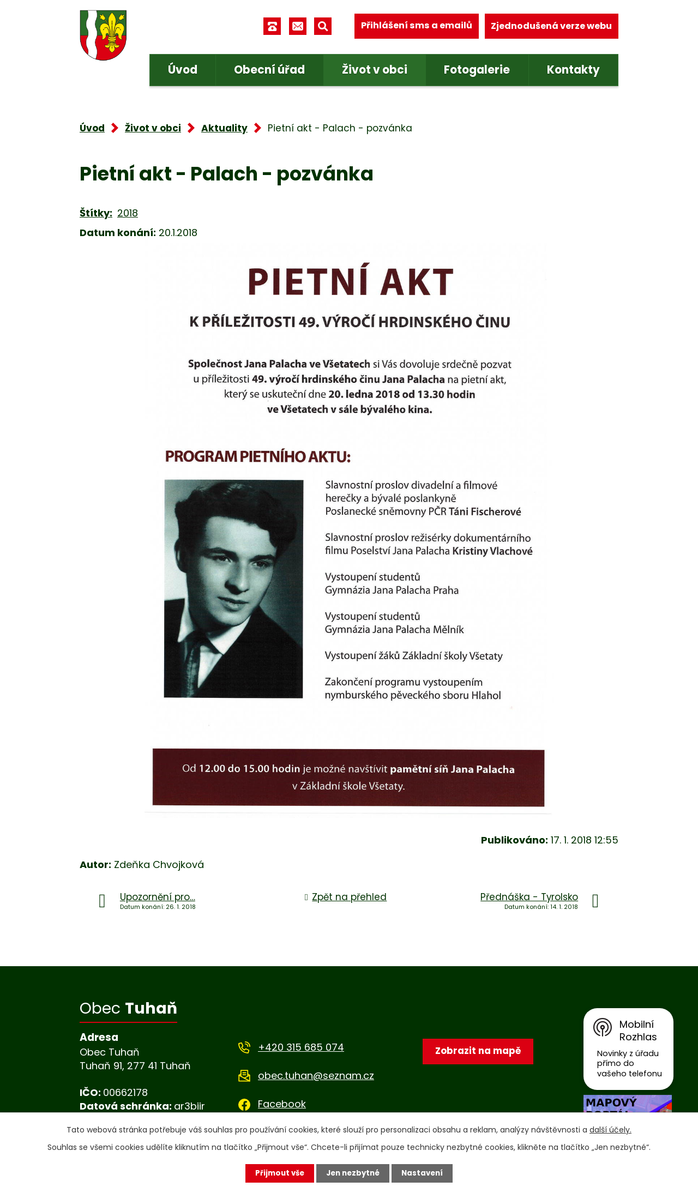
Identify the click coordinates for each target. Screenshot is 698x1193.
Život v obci (374, 69)
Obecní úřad (269, 69)
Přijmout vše (277, 1172)
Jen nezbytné (353, 1172)
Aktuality (224, 128)
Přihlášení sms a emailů (416, 26)
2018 (127, 213)
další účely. (610, 1129)
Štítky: (96, 213)
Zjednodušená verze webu (551, 26)
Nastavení (425, 1172)
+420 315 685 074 (301, 1047)
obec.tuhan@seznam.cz (316, 1075)
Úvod (182, 69)
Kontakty (573, 69)
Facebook (282, 1104)
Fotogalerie (477, 69)
